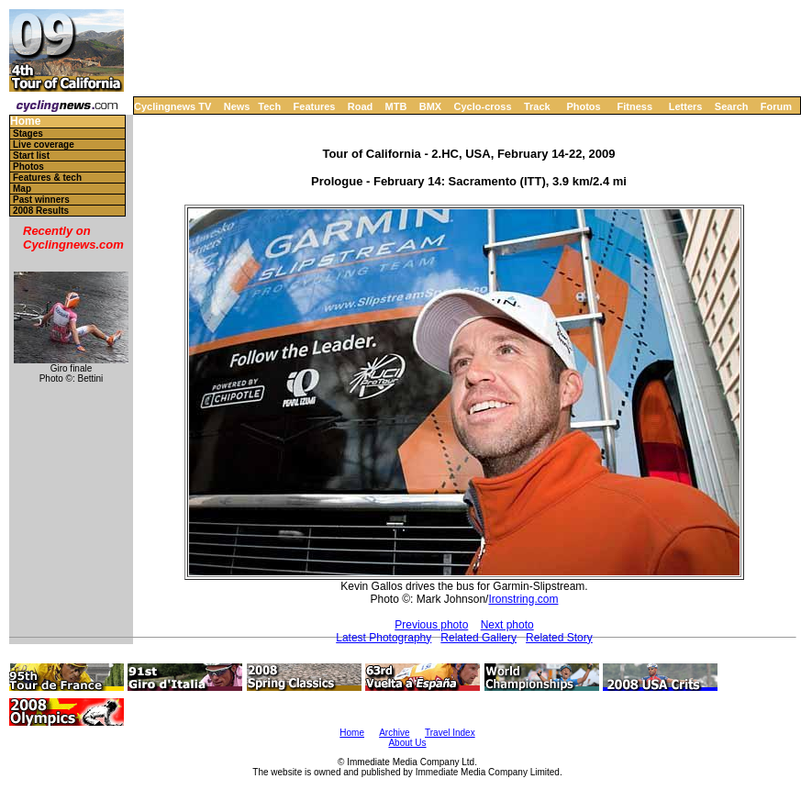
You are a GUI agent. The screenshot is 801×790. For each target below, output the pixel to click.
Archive (394, 733)
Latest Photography (383, 637)
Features (315, 106)
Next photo (507, 624)
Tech (269, 106)
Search (732, 106)
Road (360, 106)
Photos (583, 106)
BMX (430, 106)
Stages (28, 133)
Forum (776, 106)
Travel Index (450, 733)
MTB (396, 106)
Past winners (41, 200)
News (237, 106)
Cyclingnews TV (172, 106)
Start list (31, 155)
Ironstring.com (523, 599)
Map (22, 189)
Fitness (634, 106)
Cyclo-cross (483, 106)
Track (537, 106)
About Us (407, 743)
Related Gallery (478, 637)
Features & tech (47, 177)
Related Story (559, 637)
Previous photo (431, 624)
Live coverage (43, 144)
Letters (686, 106)
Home (25, 122)
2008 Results (41, 211)
